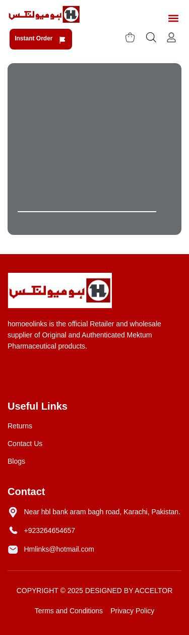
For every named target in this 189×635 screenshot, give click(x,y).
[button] (173, 18)
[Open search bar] (151, 37)
